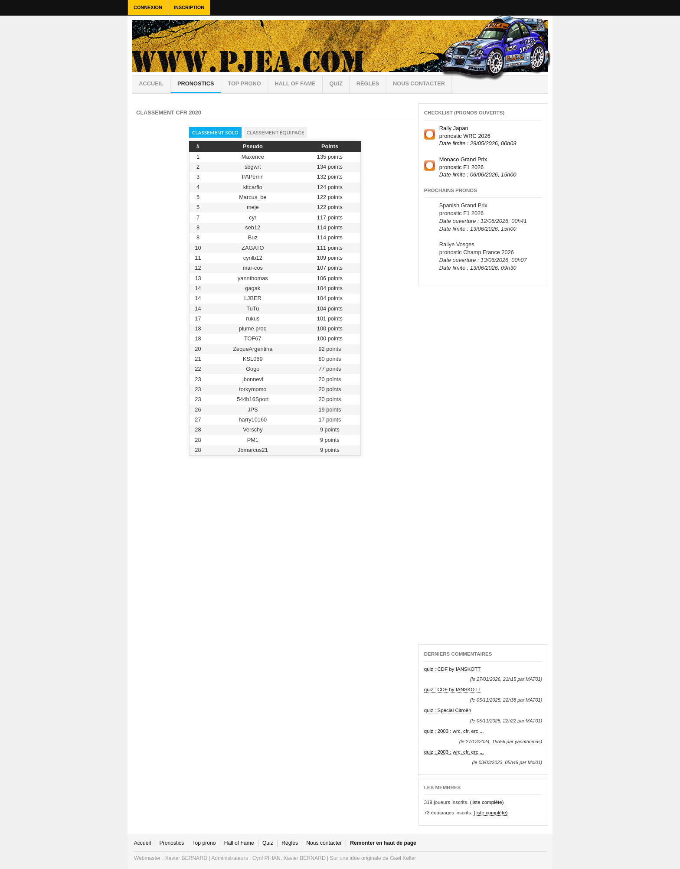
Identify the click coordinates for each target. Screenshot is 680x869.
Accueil (151, 83)
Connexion (148, 7)
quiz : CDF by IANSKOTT (452, 669)
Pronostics (195, 83)
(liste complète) (486, 802)
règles (367, 83)
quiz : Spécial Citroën (447, 710)
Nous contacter (419, 83)
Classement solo (215, 132)
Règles (289, 843)
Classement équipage (275, 132)
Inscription (189, 7)
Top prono (244, 83)
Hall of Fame (295, 83)
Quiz (336, 83)
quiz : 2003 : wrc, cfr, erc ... (454, 731)
